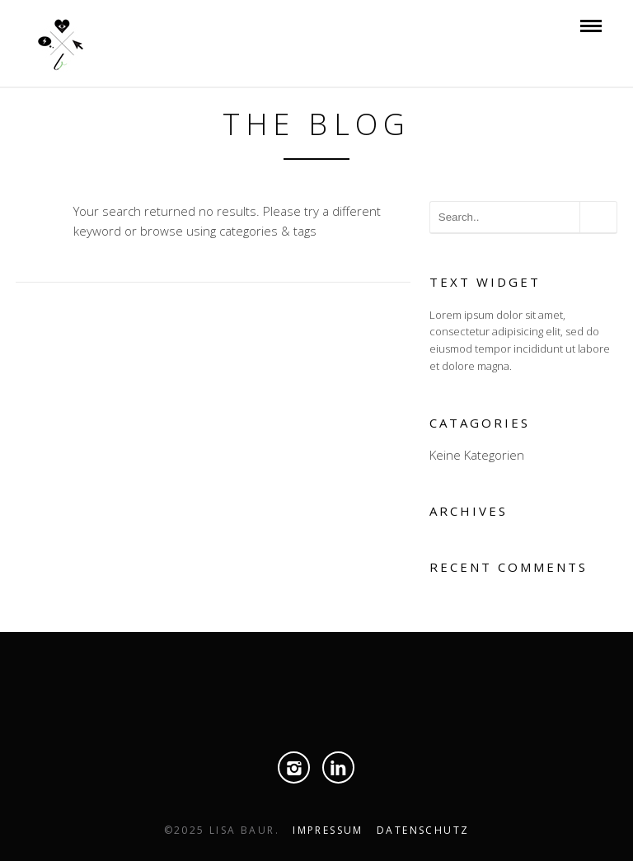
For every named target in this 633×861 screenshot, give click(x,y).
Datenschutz (423, 830)
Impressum (328, 830)
